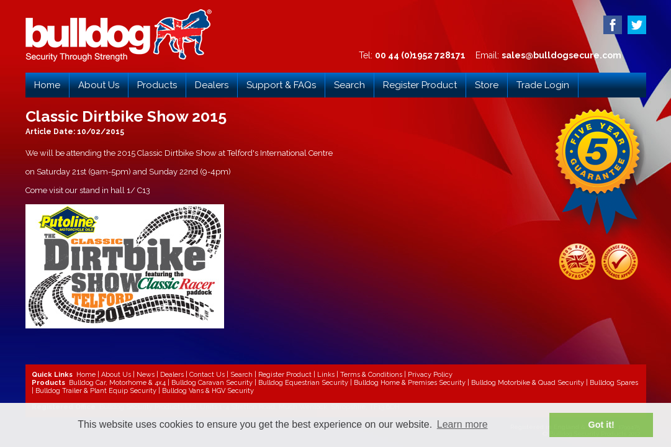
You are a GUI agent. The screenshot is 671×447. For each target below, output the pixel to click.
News (146, 375)
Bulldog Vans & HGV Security (208, 391)
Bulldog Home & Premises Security (410, 383)
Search (349, 85)
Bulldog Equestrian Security (303, 383)
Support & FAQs (281, 85)
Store (486, 85)
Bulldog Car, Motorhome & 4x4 (117, 383)
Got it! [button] (601, 425)
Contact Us (207, 375)
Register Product (420, 85)
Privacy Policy (430, 375)
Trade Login (542, 85)
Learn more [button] (462, 424)
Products (157, 85)
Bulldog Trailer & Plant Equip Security (95, 391)
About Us (98, 85)
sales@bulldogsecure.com (561, 55)
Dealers (211, 85)
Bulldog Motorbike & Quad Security (527, 383)
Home (47, 85)
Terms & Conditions (371, 375)
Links (326, 375)
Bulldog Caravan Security (212, 383)
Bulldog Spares (614, 383)
